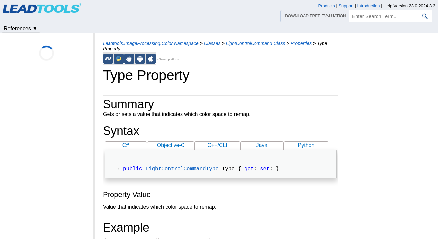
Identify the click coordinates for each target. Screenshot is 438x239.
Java (261, 145)
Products (326, 5)
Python (306, 145)
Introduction (368, 5)
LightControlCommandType (182, 169)
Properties (301, 43)
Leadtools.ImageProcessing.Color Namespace (151, 43)
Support (346, 5)
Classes (212, 43)
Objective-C (171, 145)
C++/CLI (217, 145)
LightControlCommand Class (255, 43)
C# (125, 145)
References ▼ (20, 28)
